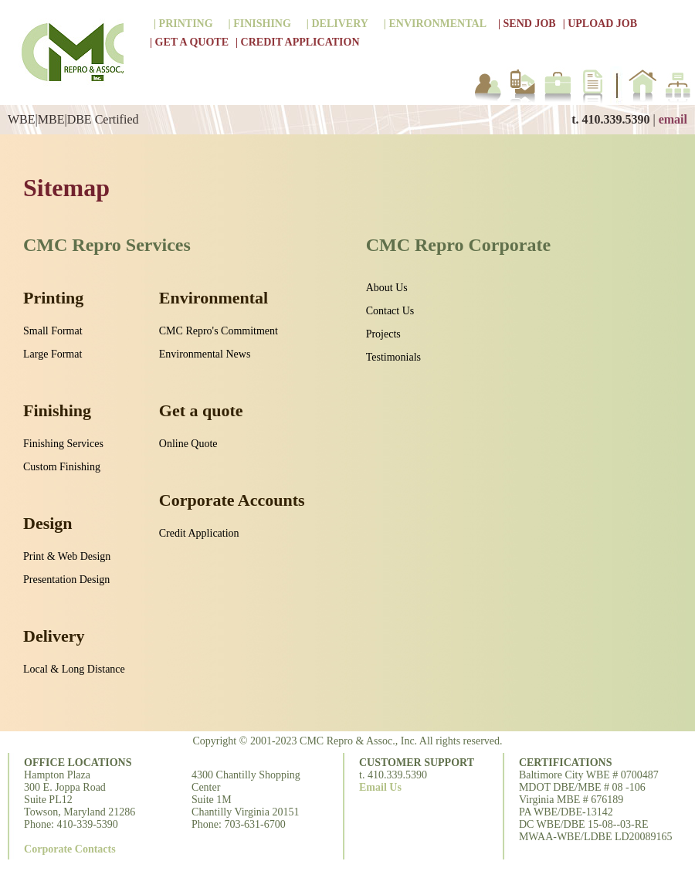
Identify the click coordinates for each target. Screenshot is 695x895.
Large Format (52, 354)
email (673, 119)
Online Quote (188, 443)
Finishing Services (63, 443)
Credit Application (199, 533)
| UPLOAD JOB (600, 23)
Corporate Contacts (70, 849)
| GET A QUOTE (189, 42)
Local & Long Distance (74, 669)
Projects (383, 334)
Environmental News (205, 354)
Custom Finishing (61, 467)
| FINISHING (260, 23)
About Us (387, 287)
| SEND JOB (527, 23)
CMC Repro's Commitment (218, 331)
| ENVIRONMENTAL (435, 23)
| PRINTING (183, 23)
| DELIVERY (337, 23)
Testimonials (393, 357)
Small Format (53, 331)
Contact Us (390, 311)
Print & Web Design (66, 556)
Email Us (380, 787)
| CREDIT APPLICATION (297, 42)
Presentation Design (66, 579)
